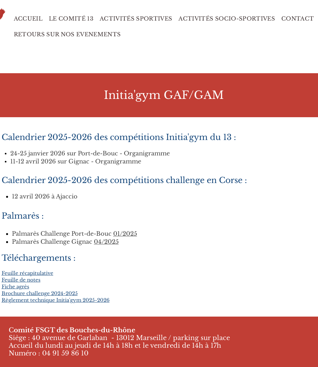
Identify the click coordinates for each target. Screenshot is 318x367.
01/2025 (125, 233)
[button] (67, 34)
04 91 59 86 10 (65, 353)
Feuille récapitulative (27, 273)
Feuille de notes (21, 280)
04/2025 (106, 241)
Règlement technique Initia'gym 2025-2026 (56, 300)
